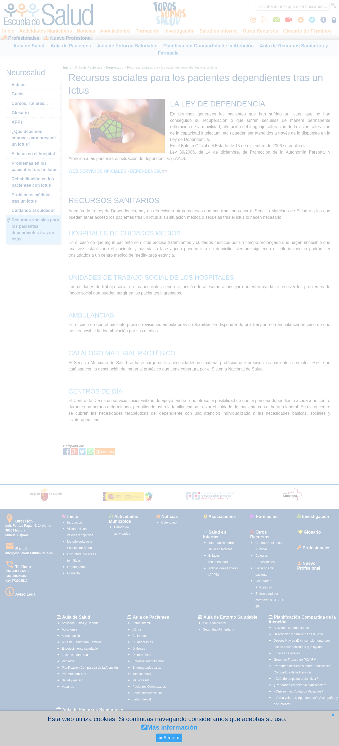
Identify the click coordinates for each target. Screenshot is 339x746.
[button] (333, 715)
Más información (169, 727)
